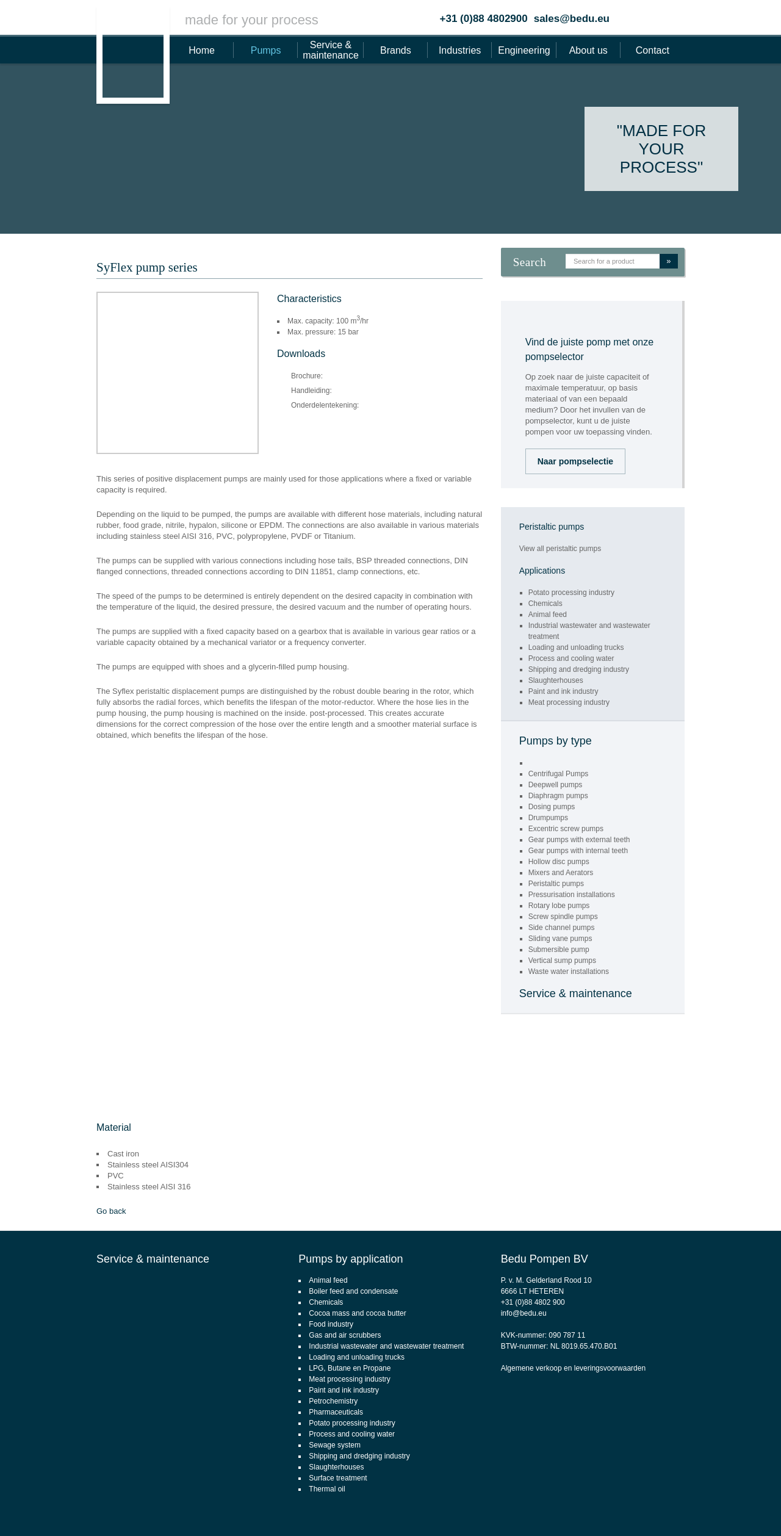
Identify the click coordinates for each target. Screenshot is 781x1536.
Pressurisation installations (571, 894)
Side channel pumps (561, 927)
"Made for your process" (661, 148)
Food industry (331, 1324)
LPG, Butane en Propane (349, 1368)
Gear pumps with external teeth (579, 839)
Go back (111, 1211)
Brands (395, 50)
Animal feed (547, 614)
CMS (689, 1509)
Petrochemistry (333, 1401)
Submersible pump (558, 949)
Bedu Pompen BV (544, 1259)
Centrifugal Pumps (558, 774)
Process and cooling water (571, 658)
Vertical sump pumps (562, 960)
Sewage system (335, 1445)
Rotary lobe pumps (559, 905)
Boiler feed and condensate (353, 1291)
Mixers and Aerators (561, 872)
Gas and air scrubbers (345, 1335)
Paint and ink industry (563, 691)
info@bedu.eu (524, 1313)
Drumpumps (548, 817)
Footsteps (766, 1509)
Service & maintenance (331, 50)
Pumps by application (350, 1259)
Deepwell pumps (555, 785)
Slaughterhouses (555, 680)
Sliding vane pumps (560, 938)
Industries (460, 50)
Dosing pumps (551, 806)
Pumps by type (555, 741)
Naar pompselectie (576, 461)
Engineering (524, 50)
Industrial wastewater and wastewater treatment (386, 1346)
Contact (652, 50)
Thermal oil (327, 1489)
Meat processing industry (569, 702)
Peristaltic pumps (556, 883)
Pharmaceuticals (336, 1412)
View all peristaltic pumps (560, 548)
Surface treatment (338, 1478)
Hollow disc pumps (558, 861)
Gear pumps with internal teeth (578, 850)
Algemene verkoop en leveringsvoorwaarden (573, 1368)
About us (588, 50)
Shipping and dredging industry (578, 669)
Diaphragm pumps (558, 795)
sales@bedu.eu (572, 18)
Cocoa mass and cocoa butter (357, 1313)
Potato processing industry (571, 592)
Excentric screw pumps (565, 828)
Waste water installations (568, 971)
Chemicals (545, 603)
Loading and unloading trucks (576, 647)
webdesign (722, 1509)
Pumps (266, 50)
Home (202, 50)
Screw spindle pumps (563, 916)
